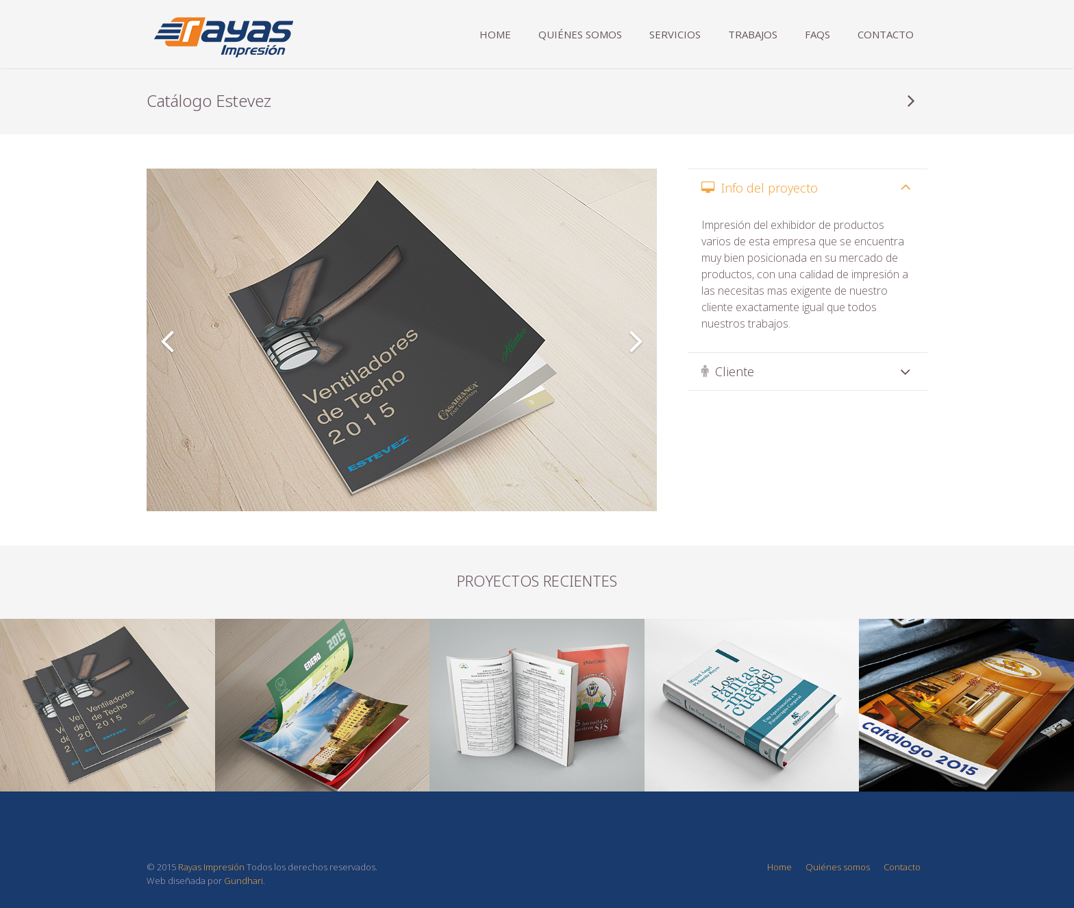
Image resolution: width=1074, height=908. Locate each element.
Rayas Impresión (211, 867)
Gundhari (243, 880)
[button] (167, 339)
